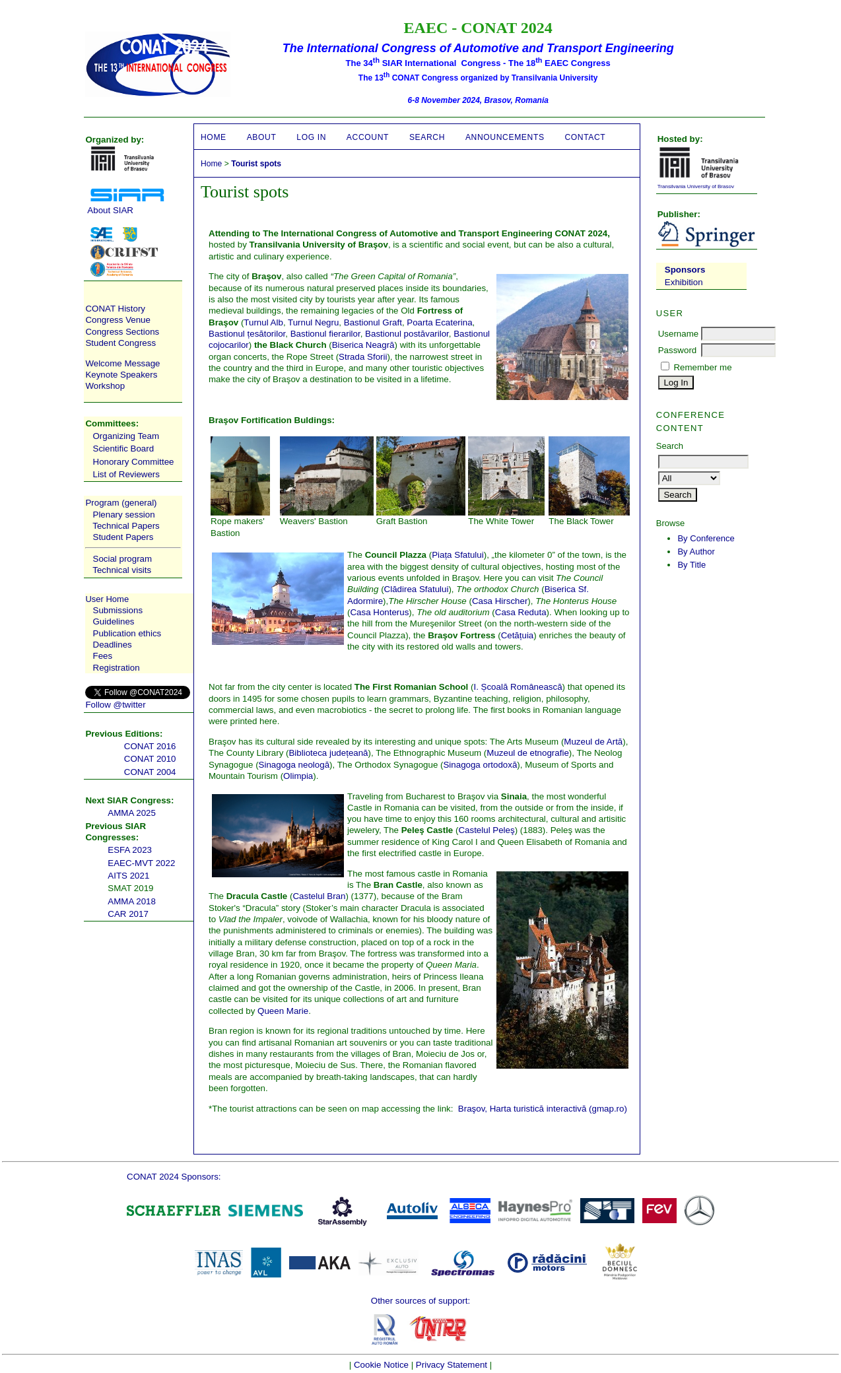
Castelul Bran (318, 896)
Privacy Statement (451, 1365)
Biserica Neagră (363, 345)
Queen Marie (282, 1011)
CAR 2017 (128, 914)
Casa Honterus (379, 612)
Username (678, 334)
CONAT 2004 (150, 772)
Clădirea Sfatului (416, 589)
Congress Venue (118, 320)
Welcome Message (122, 363)
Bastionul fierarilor (325, 334)
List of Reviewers (126, 474)
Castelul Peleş (486, 830)
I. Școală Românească (517, 687)
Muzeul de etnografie (527, 753)
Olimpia (298, 776)
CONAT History (115, 309)
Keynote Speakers (121, 375)
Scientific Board (123, 448)
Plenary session (124, 514)
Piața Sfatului (458, 555)
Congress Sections (122, 332)
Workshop (105, 386)
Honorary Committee (133, 462)
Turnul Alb (263, 322)
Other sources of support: (420, 1301)
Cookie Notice (381, 1365)
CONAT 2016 (150, 746)
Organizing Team (126, 436)
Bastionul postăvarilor (407, 334)
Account (368, 137)
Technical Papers (126, 526)
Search (427, 137)
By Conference (705, 538)
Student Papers (123, 537)
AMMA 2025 (132, 813)
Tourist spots (256, 163)
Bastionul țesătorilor (247, 334)
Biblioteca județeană (328, 753)
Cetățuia (517, 635)
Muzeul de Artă (593, 742)
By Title (691, 565)
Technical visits (121, 570)
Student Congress (120, 343)
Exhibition (684, 282)
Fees (103, 656)
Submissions (118, 610)
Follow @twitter (115, 705)
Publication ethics (127, 633)
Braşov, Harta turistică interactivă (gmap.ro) (542, 1109)
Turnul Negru (313, 322)
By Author (696, 551)
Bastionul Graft (373, 322)
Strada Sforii (363, 357)
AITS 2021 (128, 876)
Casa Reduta (521, 612)
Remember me (702, 367)
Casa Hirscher (499, 601)
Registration (116, 668)
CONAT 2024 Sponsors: (173, 1177)
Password (677, 350)
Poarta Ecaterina (439, 322)
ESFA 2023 (130, 850)
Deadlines (112, 645)
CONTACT (584, 137)
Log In (311, 137)
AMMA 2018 (132, 901)
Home (213, 137)
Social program (122, 559)
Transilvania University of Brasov (695, 186)
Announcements (505, 137)
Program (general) (120, 503)
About (262, 137)
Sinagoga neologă (294, 765)
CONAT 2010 (150, 759)
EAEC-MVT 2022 (141, 863)
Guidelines (114, 621)
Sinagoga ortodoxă (480, 765)
